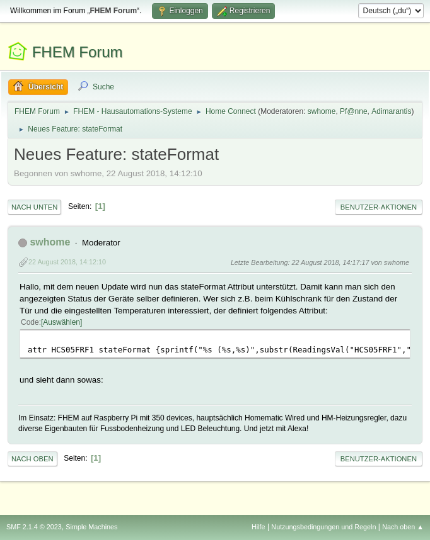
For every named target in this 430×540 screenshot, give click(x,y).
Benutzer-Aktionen (378, 207)
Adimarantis (391, 111)
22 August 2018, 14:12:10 (67, 262)
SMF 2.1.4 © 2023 (34, 527)
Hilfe (258, 527)
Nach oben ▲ (403, 527)
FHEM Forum (77, 51)
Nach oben (32, 459)
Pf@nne (353, 111)
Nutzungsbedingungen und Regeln (323, 527)
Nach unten (34, 207)
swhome (322, 111)
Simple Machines (91, 527)
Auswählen (61, 322)
